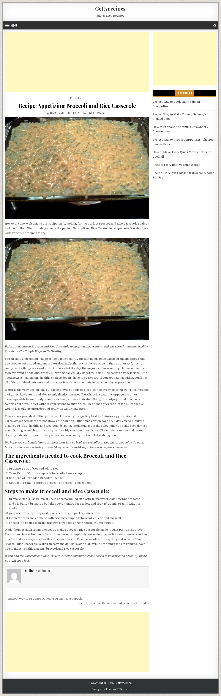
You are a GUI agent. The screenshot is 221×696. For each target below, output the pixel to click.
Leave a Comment (96, 113)
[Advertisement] (77, 62)
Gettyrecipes (110, 8)
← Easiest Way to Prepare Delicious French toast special (44, 598)
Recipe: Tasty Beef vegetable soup (176, 164)
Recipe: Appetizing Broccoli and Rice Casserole (77, 105)
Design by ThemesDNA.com (110, 689)
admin (53, 113)
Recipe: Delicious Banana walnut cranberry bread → (113, 603)
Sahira (78, 98)
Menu (14, 25)
